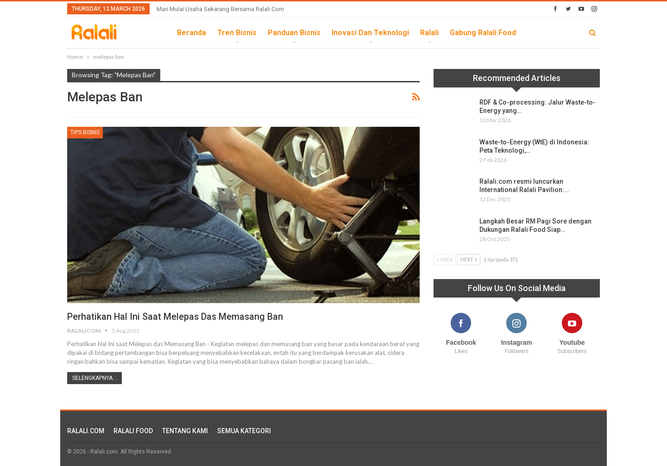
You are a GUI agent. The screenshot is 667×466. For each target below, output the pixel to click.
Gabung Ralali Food (483, 32)
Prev (445, 259)
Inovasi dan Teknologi (370, 32)
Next (468, 259)
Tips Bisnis (85, 132)
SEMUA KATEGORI (244, 431)
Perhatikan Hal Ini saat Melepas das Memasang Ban (176, 316)
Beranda (191, 32)
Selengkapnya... (94, 378)
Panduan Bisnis (294, 32)
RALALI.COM (85, 431)
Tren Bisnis (237, 32)
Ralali (429, 32)
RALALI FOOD (133, 431)
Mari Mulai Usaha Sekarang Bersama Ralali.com (220, 9)
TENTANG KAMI (185, 431)
